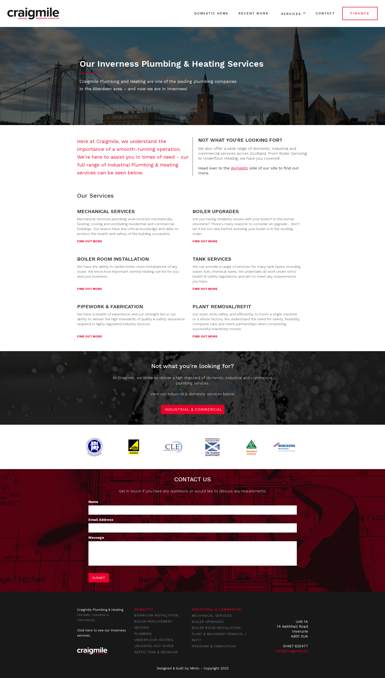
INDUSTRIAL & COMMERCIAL (193, 409)
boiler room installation (216, 628)
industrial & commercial (217, 609)
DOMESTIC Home (211, 13)
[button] (292, 13)
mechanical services (212, 615)
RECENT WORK (253, 13)
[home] (33, 13)
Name (93, 502)
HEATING (141, 627)
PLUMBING (143, 634)
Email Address (100, 520)
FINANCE (360, 13)
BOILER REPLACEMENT (153, 621)
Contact (325, 13)
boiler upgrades (208, 622)
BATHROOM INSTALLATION (156, 615)
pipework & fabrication (214, 646)
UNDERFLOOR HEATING (153, 640)
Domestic (143, 609)
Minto (194, 668)
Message (96, 537)
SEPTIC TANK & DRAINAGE (156, 652)
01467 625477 (295, 646)
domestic (239, 168)
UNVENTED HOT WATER (154, 646)
